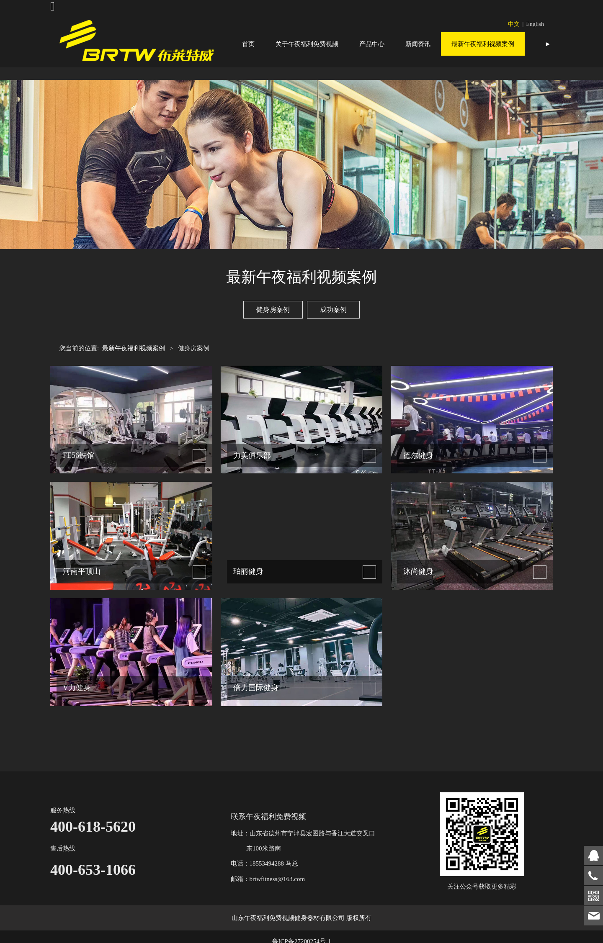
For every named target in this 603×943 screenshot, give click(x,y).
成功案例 (333, 332)
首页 (248, 43)
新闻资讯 (417, 43)
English (535, 24)
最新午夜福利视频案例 (482, 43)
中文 (514, 24)
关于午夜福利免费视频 (307, 43)
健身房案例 (273, 332)
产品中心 (371, 43)
